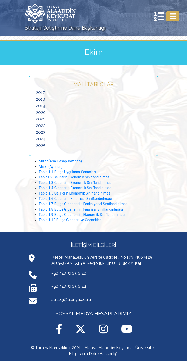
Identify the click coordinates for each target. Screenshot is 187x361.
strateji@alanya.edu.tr (71, 299)
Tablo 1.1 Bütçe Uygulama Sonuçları (67, 172)
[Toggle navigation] (172, 16)
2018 (40, 99)
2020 (41, 112)
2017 (40, 92)
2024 (41, 138)
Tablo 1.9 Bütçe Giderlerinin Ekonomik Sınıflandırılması (82, 215)
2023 (40, 132)
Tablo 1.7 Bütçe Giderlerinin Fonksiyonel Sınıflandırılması (83, 204)
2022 (40, 125)
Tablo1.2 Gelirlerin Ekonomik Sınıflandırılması (74, 177)
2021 (40, 119)
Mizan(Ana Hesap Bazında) (60, 161)
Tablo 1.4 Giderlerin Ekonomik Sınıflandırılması (75, 188)
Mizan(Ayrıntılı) (51, 166)
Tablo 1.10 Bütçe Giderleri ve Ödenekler (70, 220)
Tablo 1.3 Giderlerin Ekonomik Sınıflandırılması (75, 182)
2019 (40, 105)
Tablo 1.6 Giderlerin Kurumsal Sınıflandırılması (75, 199)
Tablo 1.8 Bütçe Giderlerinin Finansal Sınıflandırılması (81, 209)
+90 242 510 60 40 (68, 273)
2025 (40, 145)
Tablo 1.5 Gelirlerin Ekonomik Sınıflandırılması (75, 193)
